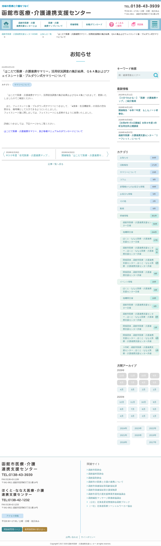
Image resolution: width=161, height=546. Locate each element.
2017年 (152, 442)
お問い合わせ (72, 537)
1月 (154, 389)
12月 (121, 402)
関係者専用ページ (12, 529)
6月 (143, 409)
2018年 (123, 442)
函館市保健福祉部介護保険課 (102, 490)
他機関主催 (141, 232)
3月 (132, 389)
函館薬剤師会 (94, 478)
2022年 (152, 428)
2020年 (138, 435)
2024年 (123, 428)
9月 (154, 402)
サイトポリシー (88, 537)
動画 (139, 208)
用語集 (140, 24)
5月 (154, 409)
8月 (121, 409)
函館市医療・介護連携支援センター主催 (141, 224)
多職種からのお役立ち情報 (139, 187)
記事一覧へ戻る (55, 164)
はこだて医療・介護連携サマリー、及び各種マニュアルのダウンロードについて (43, 131)
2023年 (138, 428)
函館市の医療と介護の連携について (105, 482)
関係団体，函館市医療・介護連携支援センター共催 (141, 273)
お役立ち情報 (139, 194)
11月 (132, 402)
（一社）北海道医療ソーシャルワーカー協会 (110, 506)
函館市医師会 (94, 470)
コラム (139, 179)
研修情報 (74, 24)
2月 (143, 389)
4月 (121, 389)
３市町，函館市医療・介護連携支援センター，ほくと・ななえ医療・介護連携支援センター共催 (141, 350)
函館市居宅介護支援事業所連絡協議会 (107, 494)
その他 (139, 201)
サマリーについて (22, 85)
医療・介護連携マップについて (53, 24)
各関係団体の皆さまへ (35, 529)
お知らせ (139, 158)
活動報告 (139, 165)
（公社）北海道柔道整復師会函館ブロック (109, 502)
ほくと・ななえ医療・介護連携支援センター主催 (141, 240)
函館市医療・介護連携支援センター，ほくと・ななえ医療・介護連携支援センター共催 (141, 251)
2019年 (152, 435)
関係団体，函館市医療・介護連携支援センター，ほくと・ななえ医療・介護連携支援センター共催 (141, 263)
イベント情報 (139, 282)
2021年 (123, 435)
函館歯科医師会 (96, 473)
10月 (143, 402)
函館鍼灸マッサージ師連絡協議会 (104, 498)
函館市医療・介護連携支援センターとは (26, 24)
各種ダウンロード (94, 24)
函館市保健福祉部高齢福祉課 (102, 486)
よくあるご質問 (119, 24)
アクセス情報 (12, 516)
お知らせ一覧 (46, 34)
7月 (132, 409)
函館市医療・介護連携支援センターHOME (20, 34)
